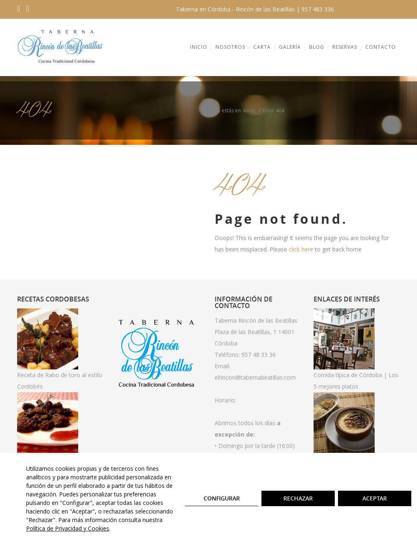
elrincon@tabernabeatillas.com (255, 377)
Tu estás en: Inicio (235, 110)
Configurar (222, 498)
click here (301, 249)
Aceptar (374, 498)
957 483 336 (317, 9)
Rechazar (298, 498)
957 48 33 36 (258, 354)
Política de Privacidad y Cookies (67, 528)
